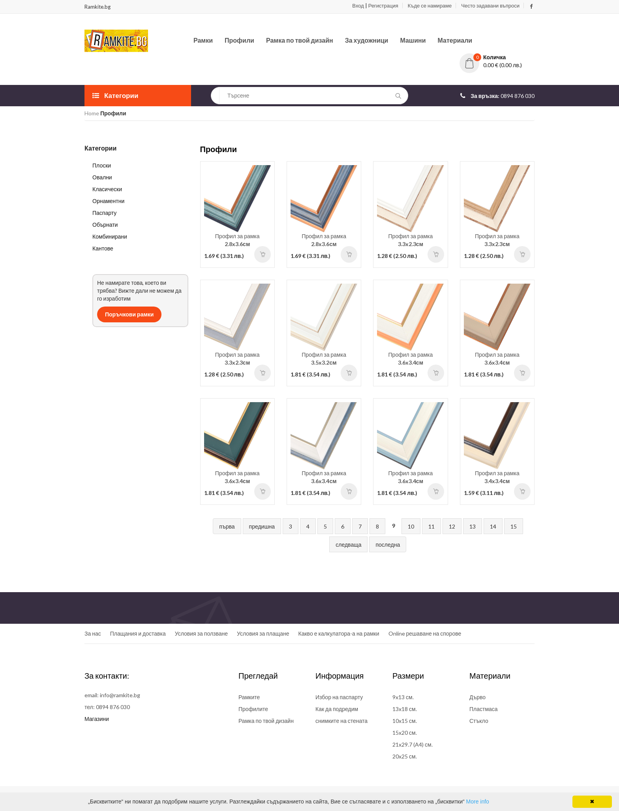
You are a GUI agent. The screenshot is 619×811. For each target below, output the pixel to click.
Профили (239, 40)
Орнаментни (108, 201)
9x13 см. (403, 697)
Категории (115, 95)
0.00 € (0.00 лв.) (502, 65)
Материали (455, 40)
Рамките (249, 697)
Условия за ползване (201, 633)
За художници (366, 40)
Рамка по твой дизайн (299, 40)
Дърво (477, 697)
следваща (348, 544)
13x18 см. (404, 709)
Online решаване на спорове (424, 633)
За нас (92, 633)
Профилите (253, 709)
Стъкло (478, 720)
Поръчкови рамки (129, 314)
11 (431, 526)
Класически (107, 189)
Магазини (96, 718)
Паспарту (104, 212)
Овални (102, 177)
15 (513, 526)
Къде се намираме (430, 5)
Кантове (102, 248)
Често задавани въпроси (490, 5)
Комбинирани (109, 236)
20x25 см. (404, 756)
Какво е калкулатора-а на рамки (338, 633)
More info (477, 801)
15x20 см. (404, 732)
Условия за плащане (263, 633)
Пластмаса (483, 709)
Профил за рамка (237, 240)
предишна (262, 526)
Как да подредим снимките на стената (341, 715)
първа (226, 526)
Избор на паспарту (339, 697)
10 (411, 526)
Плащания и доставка (138, 633)
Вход (358, 5)
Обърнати (105, 224)
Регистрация (383, 5)
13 (472, 526)
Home (91, 113)
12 (452, 526)
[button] (497, 57)
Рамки (203, 40)
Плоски (101, 165)
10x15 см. (404, 720)
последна (387, 544)
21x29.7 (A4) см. (412, 744)
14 (493, 526)
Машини (413, 40)
